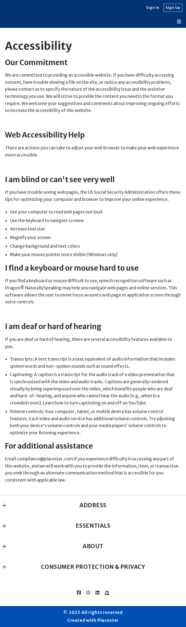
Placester (108, 620)
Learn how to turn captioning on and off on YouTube (94, 403)
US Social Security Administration (121, 192)
